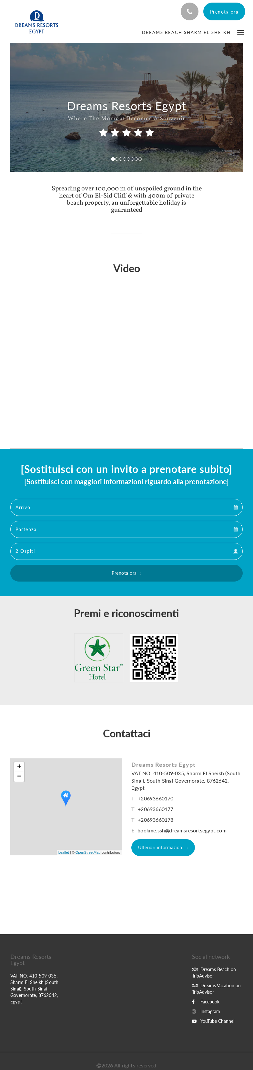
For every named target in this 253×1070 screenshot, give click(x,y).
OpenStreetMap (88, 852)
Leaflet (63, 852)
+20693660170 (155, 798)
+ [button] (19, 767)
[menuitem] (186, 32)
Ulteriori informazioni (160, 847)
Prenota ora (124, 573)
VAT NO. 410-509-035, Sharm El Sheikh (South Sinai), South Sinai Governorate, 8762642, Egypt (186, 780)
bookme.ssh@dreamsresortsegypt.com (182, 830)
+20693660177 (155, 809)
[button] (241, 32)
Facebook (205, 1001)
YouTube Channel (213, 1021)
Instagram (206, 1011)
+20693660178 (155, 820)
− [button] (19, 777)
